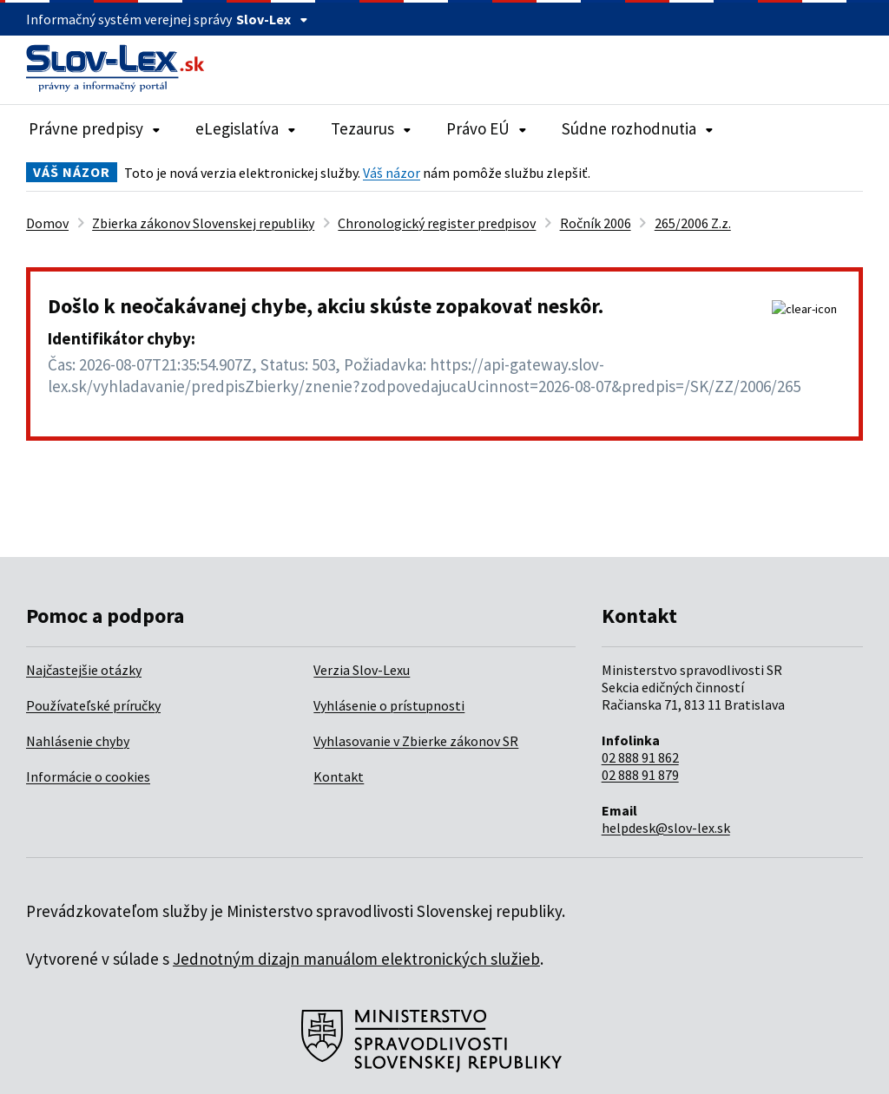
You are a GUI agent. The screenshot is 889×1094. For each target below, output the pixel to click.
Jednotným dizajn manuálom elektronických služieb (356, 958)
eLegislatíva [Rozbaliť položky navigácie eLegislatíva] (245, 128)
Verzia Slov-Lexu (361, 669)
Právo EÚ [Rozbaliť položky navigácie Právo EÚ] (486, 128)
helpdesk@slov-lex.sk (666, 827)
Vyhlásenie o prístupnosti (388, 705)
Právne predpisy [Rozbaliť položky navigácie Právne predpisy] (95, 128)
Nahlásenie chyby (77, 741)
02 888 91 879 (640, 774)
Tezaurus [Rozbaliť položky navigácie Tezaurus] (371, 128)
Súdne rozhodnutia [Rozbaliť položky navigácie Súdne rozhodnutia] (638, 128)
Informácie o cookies (88, 776)
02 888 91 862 (640, 757)
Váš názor (391, 172)
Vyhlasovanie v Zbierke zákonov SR (415, 741)
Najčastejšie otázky (84, 669)
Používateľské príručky (93, 705)
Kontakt (338, 776)
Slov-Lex (272, 19)
